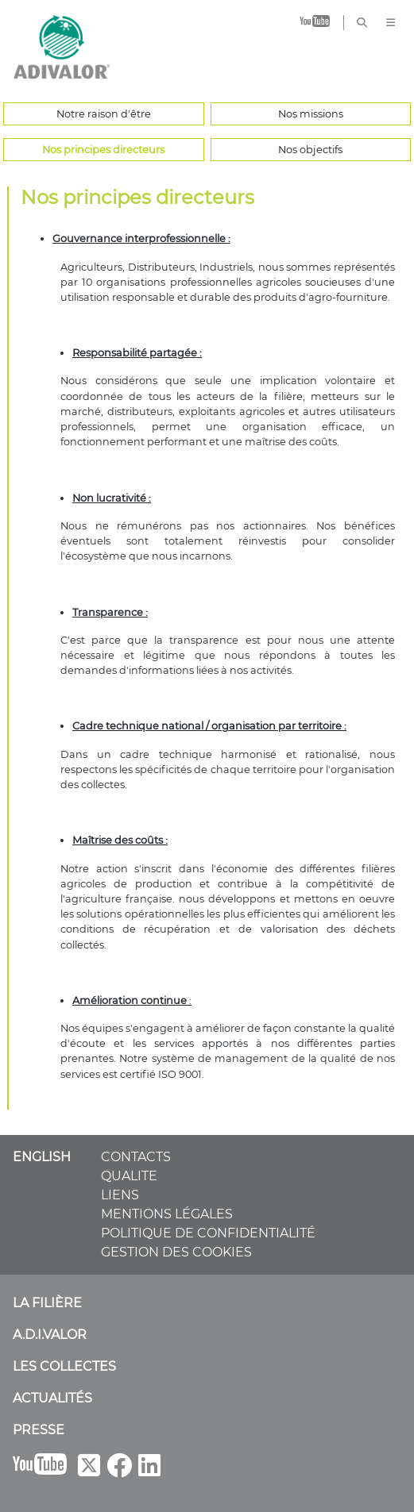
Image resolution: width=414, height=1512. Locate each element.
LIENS (120, 1194)
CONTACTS (136, 1156)
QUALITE (129, 1175)
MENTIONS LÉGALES (167, 1214)
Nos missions (310, 114)
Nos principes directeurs (103, 150)
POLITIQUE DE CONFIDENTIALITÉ (208, 1233)
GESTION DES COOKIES (176, 1252)
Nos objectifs (310, 150)
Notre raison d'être (103, 114)
